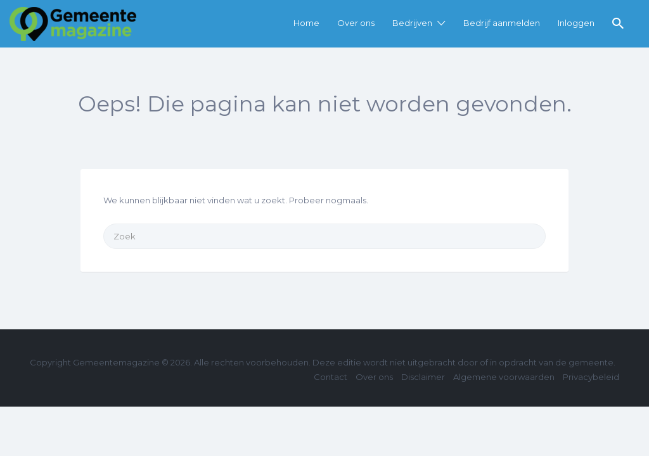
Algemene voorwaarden (504, 377)
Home (306, 23)
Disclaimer (423, 377)
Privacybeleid (591, 377)
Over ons (356, 23)
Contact (330, 377)
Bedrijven (412, 23)
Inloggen (576, 23)
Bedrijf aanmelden (501, 23)
